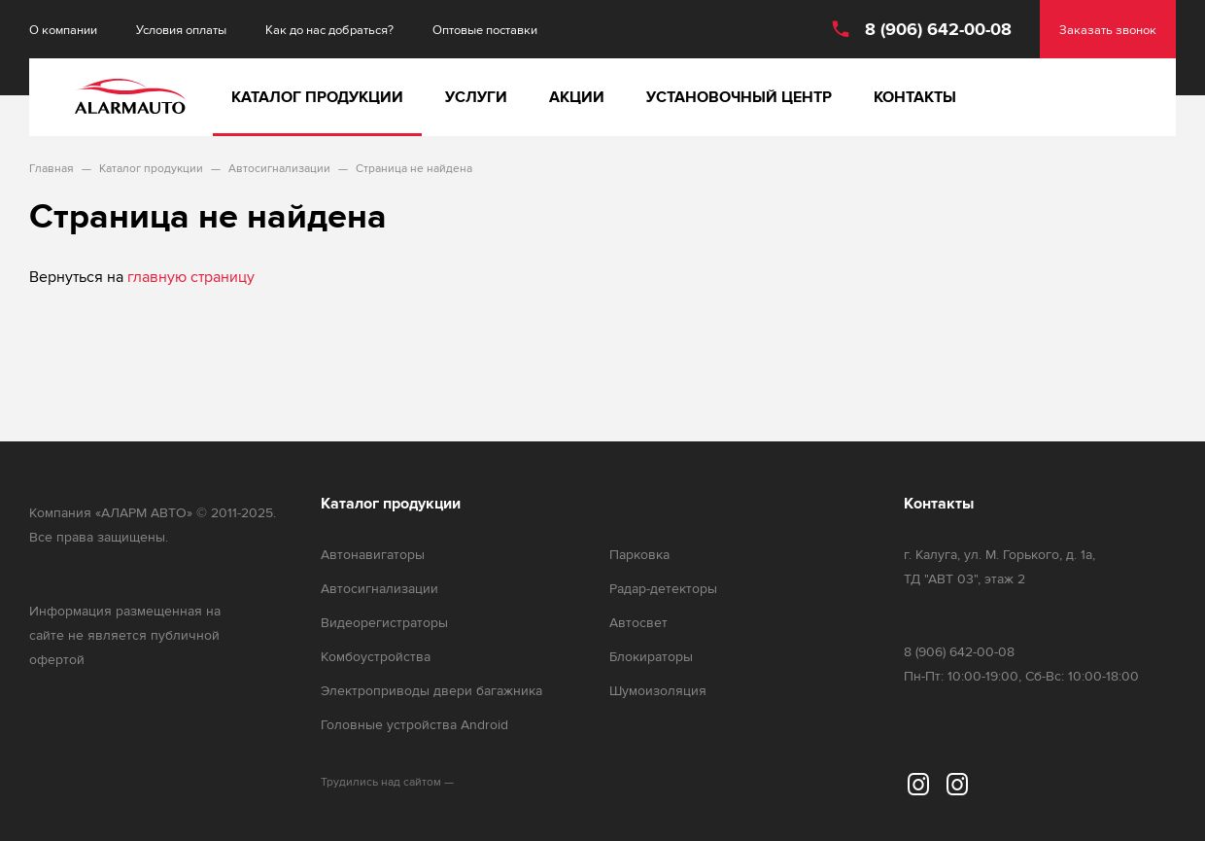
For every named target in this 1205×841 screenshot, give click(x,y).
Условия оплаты (181, 29)
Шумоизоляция (657, 690)
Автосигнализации (379, 588)
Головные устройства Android (414, 725)
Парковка (639, 554)
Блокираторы (651, 656)
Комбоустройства (375, 656)
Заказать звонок (1107, 29)
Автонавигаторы (373, 554)
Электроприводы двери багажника (431, 690)
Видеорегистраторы (384, 622)
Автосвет (638, 622)
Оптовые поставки (484, 29)
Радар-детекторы (663, 588)
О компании (63, 29)
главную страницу (191, 276)
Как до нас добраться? (329, 29)
